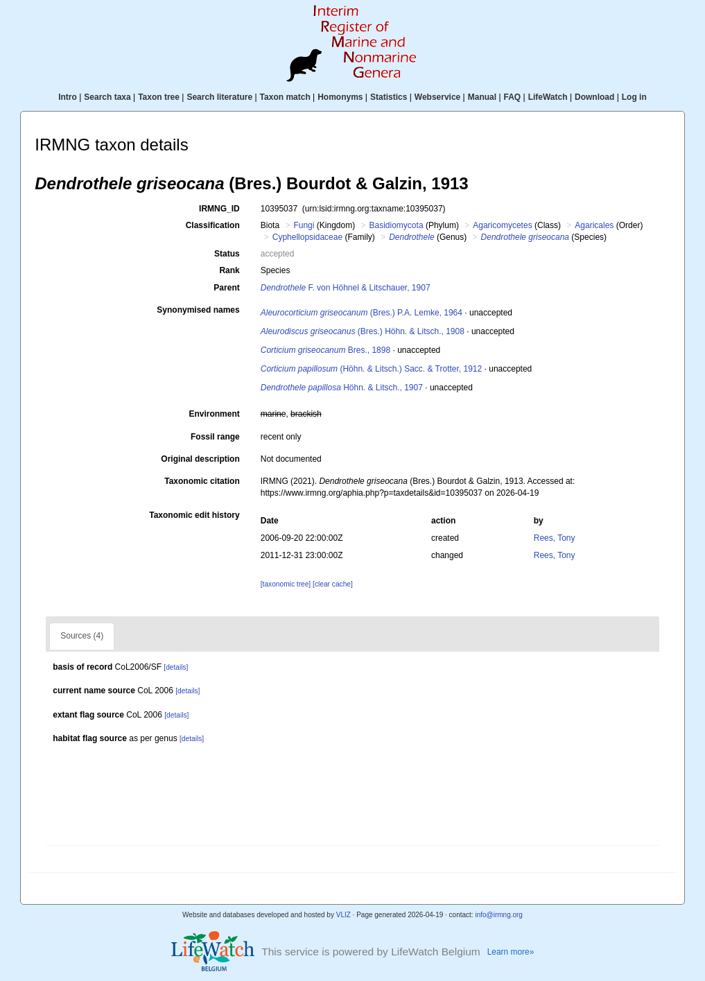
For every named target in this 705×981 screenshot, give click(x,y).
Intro (67, 97)
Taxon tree (159, 97)
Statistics (388, 97)
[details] (176, 667)
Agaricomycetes (502, 225)
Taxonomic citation (201, 481)
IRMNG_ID (219, 209)
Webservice (438, 97)
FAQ (512, 97)
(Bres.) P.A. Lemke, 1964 (361, 313)
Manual (482, 97)
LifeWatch (548, 97)
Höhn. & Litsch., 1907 (342, 387)
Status (227, 254)
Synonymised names (198, 310)
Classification (213, 225)
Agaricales (594, 225)
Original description (200, 459)
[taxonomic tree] (286, 584)
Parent (226, 288)
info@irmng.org (499, 915)
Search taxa (107, 97)
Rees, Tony (554, 538)
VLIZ (343, 915)
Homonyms (340, 97)
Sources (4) (81, 636)
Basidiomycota (396, 225)
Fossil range (215, 437)
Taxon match (285, 97)
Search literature (219, 97)
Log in (634, 97)
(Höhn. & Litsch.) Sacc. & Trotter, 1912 (371, 369)
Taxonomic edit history (194, 515)
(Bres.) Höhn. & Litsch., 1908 (362, 331)
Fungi (303, 225)
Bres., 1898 (325, 350)
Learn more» (510, 952)
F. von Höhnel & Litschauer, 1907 (345, 288)
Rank (229, 270)
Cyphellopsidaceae (307, 237)
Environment (214, 414)
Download (594, 97)
